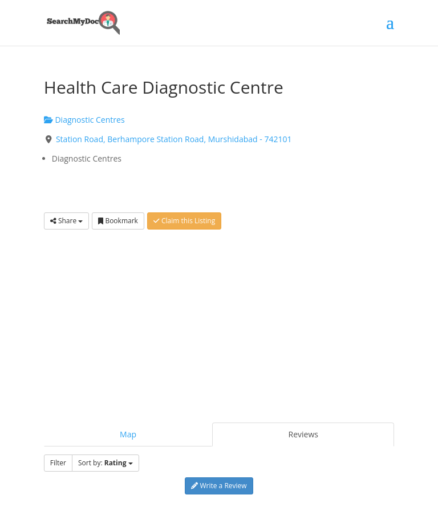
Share (66, 221)
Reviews (303, 434)
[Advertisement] (219, 321)
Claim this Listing (184, 221)
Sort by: (105, 463)
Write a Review (218, 485)
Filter (58, 463)
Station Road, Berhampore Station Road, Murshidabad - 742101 (173, 139)
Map (128, 434)
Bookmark (118, 221)
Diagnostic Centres (84, 119)
